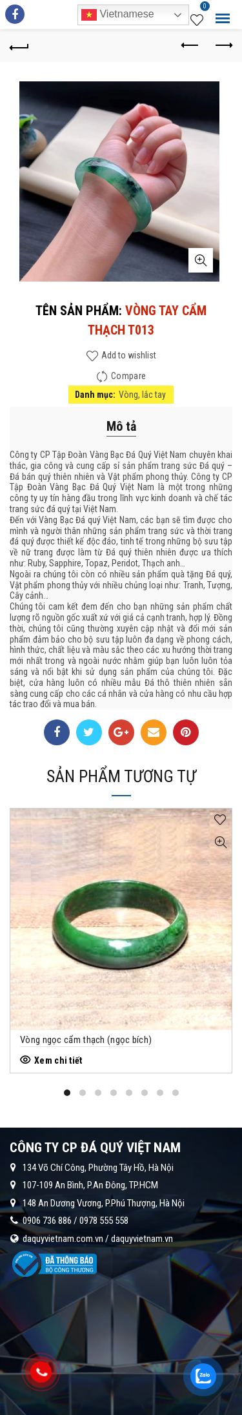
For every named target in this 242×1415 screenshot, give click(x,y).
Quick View (220, 842)
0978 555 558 (103, 1220)
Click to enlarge (200, 260)
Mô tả (121, 426)
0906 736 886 (47, 1220)
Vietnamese (117, 15)
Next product (223, 45)
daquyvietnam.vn (142, 1239)
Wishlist (203, 8)
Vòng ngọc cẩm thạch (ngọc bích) (86, 1040)
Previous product (190, 45)
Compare (128, 376)
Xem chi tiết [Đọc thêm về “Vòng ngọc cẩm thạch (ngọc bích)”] (58, 1060)
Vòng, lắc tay (142, 394)
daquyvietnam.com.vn (63, 1239)
